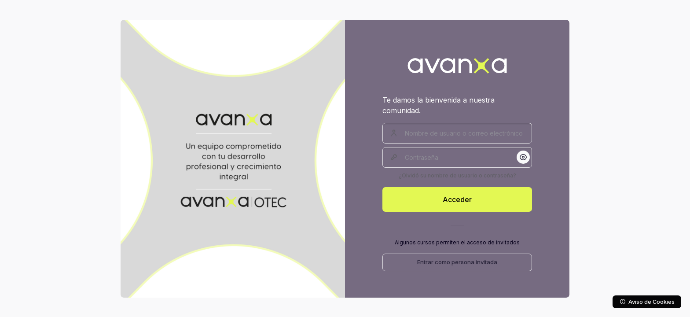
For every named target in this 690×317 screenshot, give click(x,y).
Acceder (457, 199)
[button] (523, 157)
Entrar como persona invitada (457, 261)
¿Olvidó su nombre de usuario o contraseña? (457, 175)
